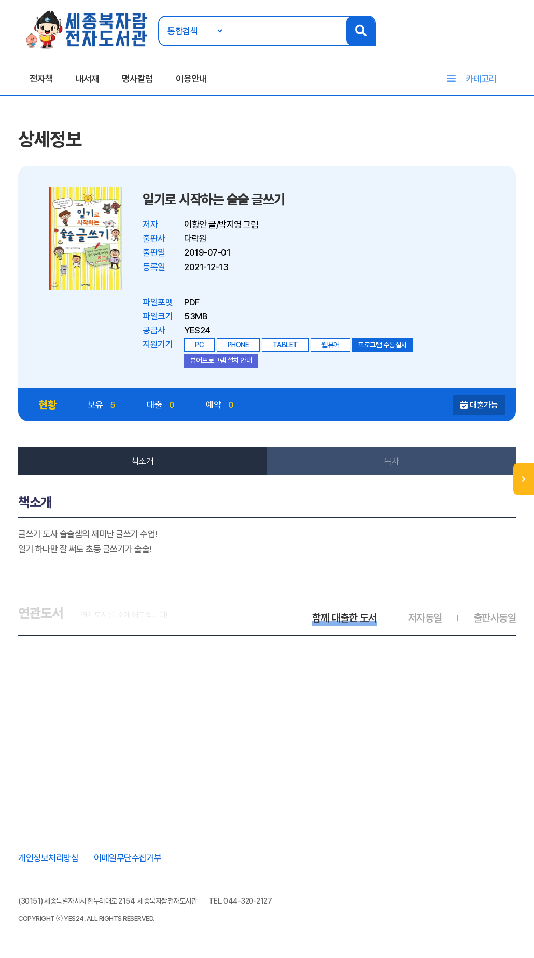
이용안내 (191, 78)
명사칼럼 (137, 78)
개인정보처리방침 (48, 858)
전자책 (41, 78)
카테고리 (481, 78)
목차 (391, 461)
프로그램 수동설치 (382, 345)
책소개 (142, 461)
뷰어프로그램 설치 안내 (221, 360)
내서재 (87, 78)
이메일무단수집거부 (128, 858)
